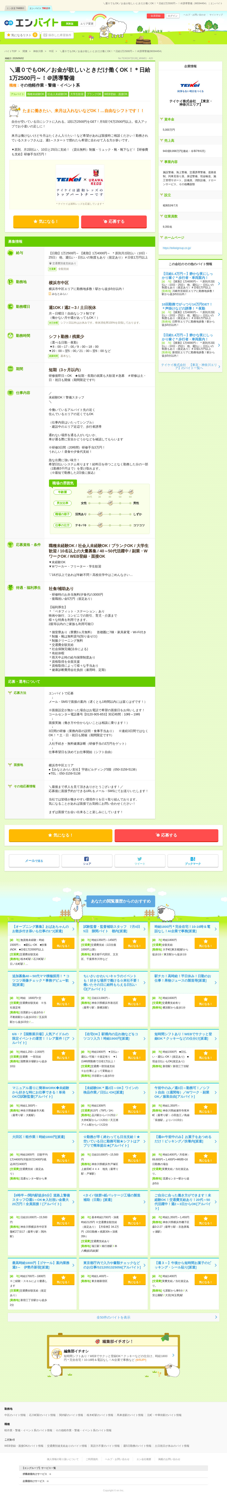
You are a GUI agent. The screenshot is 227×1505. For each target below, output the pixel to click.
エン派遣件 (16, 8)
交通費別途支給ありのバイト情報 (67, 1445)
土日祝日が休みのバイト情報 (172, 1445)
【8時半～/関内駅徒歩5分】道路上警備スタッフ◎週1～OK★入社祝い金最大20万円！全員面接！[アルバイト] (41, 1199)
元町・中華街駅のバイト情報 (164, 1415)
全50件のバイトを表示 (113, 1317)
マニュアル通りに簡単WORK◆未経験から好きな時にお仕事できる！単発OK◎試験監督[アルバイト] (40, 1092)
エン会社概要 (144, 1459)
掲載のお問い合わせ (169, 1459)
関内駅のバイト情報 (71, 1415)
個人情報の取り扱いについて (63, 1459)
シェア (87, 863)
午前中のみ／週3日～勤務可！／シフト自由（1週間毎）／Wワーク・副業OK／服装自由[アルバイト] (182, 1092)
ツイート (140, 863)
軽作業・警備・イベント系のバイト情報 (28, 1430)
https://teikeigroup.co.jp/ (177, 248)
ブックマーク (193, 863)
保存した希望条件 (59, 35)
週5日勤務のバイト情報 (137, 1445)
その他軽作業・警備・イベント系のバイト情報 (84, 1430)
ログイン (173, 15)
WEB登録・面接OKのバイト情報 (24, 1445)
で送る (34, 860)
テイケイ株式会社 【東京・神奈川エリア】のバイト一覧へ (189, 366)
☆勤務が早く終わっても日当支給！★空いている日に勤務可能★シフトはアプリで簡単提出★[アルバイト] (111, 1141)
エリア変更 (87, 23)
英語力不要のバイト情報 (105, 1445)
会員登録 (155, 15)
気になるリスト (24, 34)
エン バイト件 (39, 8)
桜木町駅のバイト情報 (100, 1415)
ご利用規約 (92, 1459)
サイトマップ (216, 15)
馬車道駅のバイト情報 (130, 1415)
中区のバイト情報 (15, 1415)
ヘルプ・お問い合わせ (195, 15)
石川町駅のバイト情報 (42, 1415)
